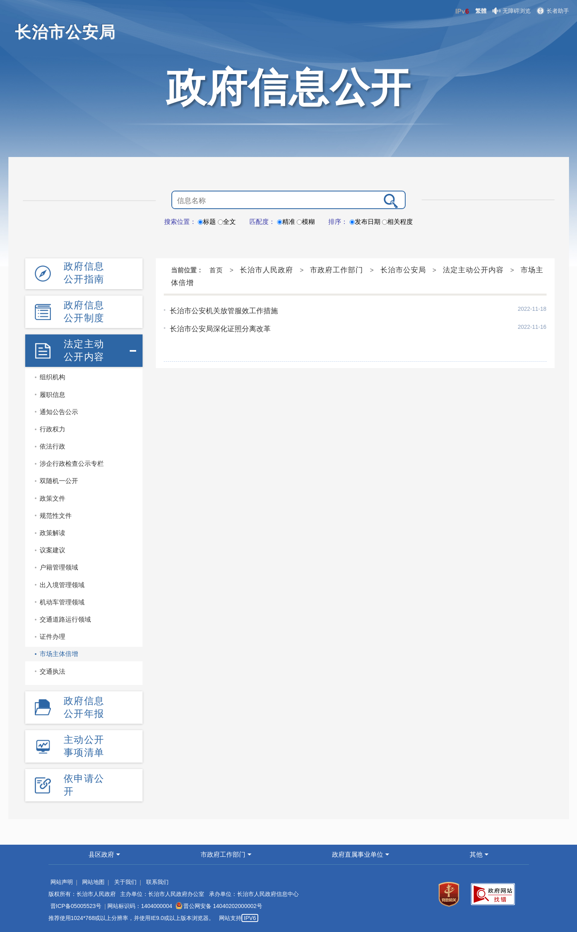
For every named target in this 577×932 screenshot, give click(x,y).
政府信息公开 (288, 87)
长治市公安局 (403, 270)
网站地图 (93, 882)
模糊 (306, 221)
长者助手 (553, 11)
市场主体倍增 (59, 653)
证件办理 (52, 636)
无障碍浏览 (512, 11)
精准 (286, 221)
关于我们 (125, 882)
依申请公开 (84, 785)
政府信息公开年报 (84, 707)
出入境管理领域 (62, 585)
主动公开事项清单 (84, 746)
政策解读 (52, 532)
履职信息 (52, 394)
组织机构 (52, 377)
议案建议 (52, 550)
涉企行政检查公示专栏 (72, 463)
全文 (227, 221)
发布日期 (365, 221)
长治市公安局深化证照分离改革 (220, 329)
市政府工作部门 (336, 270)
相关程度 (397, 221)
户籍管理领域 (59, 567)
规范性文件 (56, 515)
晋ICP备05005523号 (76, 906)
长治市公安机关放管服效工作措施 (224, 311)
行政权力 (52, 429)
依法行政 (52, 446)
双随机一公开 (59, 480)
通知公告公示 (59, 412)
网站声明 (61, 882)
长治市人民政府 (266, 270)
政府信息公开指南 (84, 272)
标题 (207, 221)
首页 (216, 270)
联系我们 (157, 882)
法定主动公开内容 (84, 350)
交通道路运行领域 (65, 619)
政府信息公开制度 (84, 311)
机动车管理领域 (62, 602)
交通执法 (52, 671)
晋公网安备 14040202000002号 (219, 906)
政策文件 (52, 498)
